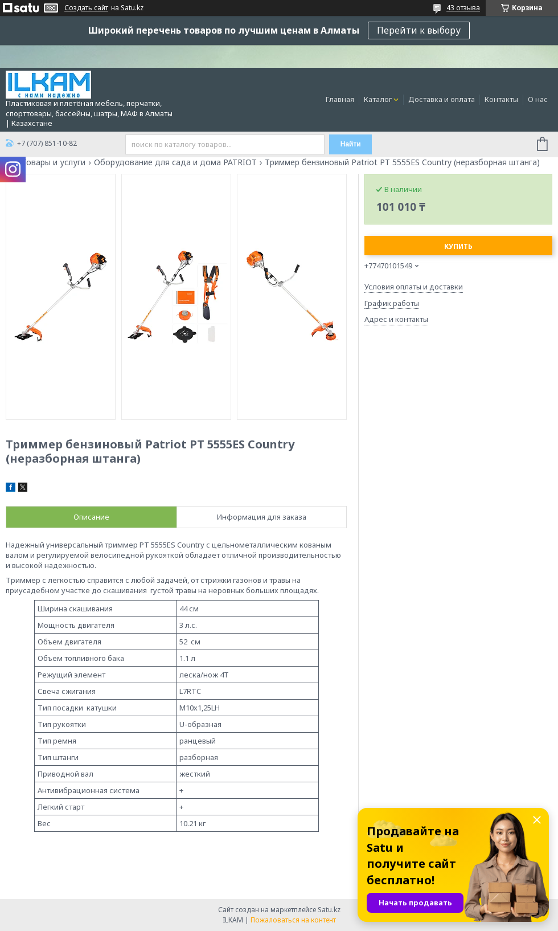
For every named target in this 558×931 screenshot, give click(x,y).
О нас (538, 99)
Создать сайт (86, 8)
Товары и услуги (53, 162)
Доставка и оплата (441, 99)
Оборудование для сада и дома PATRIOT (175, 162)
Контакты (501, 99)
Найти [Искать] (350, 144)
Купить (458, 246)
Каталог (378, 99)
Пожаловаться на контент (293, 920)
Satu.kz (329, 909)
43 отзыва (463, 8)
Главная (340, 99)
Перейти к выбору (419, 30)
